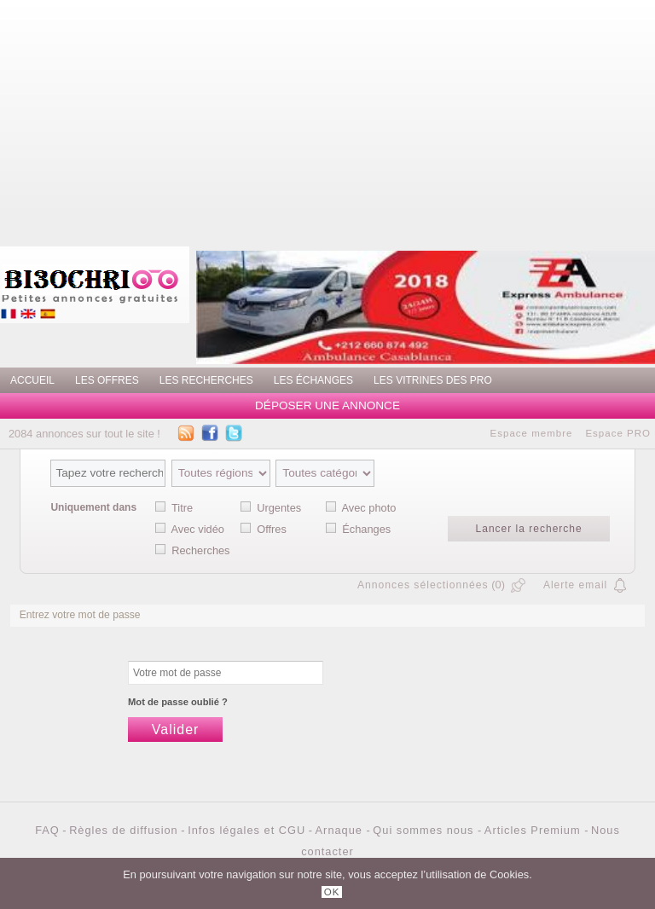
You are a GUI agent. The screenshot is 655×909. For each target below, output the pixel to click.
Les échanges (313, 380)
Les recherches (206, 380)
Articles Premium (534, 830)
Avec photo (369, 507)
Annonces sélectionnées (423, 585)
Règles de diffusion (123, 830)
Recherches (200, 550)
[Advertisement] (393, 119)
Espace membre (531, 433)
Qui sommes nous (425, 830)
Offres (272, 529)
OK (332, 892)
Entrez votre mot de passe (80, 615)
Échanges (366, 529)
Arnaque (341, 830)
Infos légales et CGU (246, 830)
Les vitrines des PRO (433, 380)
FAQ (47, 830)
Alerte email (575, 585)
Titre (182, 507)
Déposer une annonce (327, 405)
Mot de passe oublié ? (178, 702)
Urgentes (279, 507)
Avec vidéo (197, 529)
